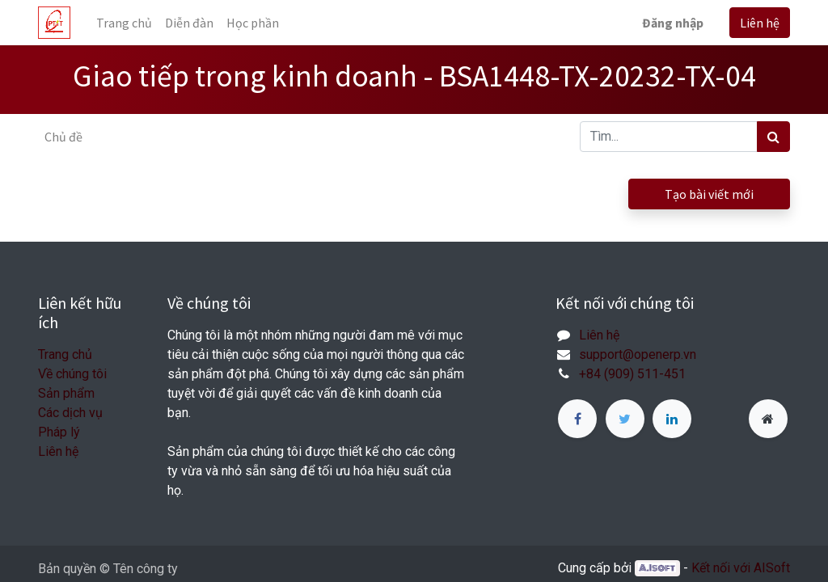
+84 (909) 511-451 (632, 374)
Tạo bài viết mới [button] (709, 194)
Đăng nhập (672, 23)
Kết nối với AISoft (740, 568)
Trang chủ (65, 354)
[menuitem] (124, 22)
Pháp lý (59, 432)
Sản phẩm (66, 393)
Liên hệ (759, 23)
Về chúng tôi (72, 374)
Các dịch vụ (70, 412)
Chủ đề (63, 137)
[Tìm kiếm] (773, 136)
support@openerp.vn (637, 354)
